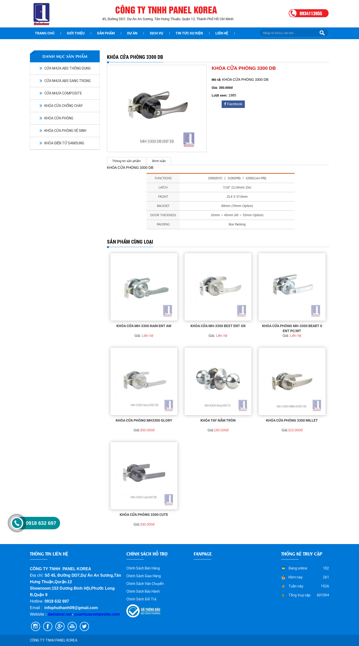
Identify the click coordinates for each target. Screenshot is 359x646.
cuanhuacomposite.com (97, 614)
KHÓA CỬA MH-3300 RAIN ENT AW (143, 326)
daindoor (56, 614)
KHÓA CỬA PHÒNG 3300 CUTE (144, 515)
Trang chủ (44, 33)
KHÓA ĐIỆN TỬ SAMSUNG (64, 143)
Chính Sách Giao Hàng (143, 576)
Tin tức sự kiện (189, 33)
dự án (132, 33)
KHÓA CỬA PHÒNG (58, 118)
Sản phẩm (106, 33)
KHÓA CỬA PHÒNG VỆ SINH (65, 131)
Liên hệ (221, 33)
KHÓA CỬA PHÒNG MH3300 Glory (144, 420)
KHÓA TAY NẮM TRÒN (218, 420)
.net (68, 614)
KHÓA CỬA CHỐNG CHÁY (63, 106)
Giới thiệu (76, 33)
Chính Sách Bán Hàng (143, 568)
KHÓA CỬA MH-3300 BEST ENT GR (218, 326)
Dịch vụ (156, 33)
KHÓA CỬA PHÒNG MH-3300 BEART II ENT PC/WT (292, 328)
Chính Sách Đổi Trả (141, 599)
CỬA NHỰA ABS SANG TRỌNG (67, 81)
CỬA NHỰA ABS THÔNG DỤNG (67, 68)
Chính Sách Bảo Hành (143, 591)
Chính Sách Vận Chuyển (145, 584)
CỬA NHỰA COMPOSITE (63, 93)
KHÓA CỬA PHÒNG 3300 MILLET (292, 420)
